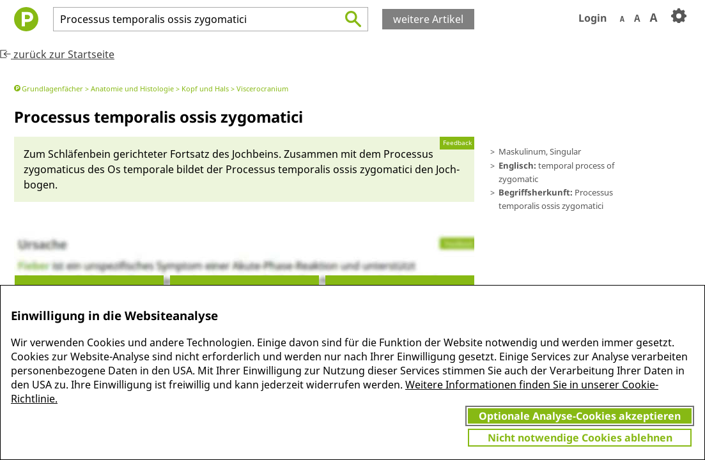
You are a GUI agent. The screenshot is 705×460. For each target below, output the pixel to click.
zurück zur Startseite (57, 54)
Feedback (457, 143)
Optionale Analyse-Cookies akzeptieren (580, 416)
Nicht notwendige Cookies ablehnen (580, 438)
